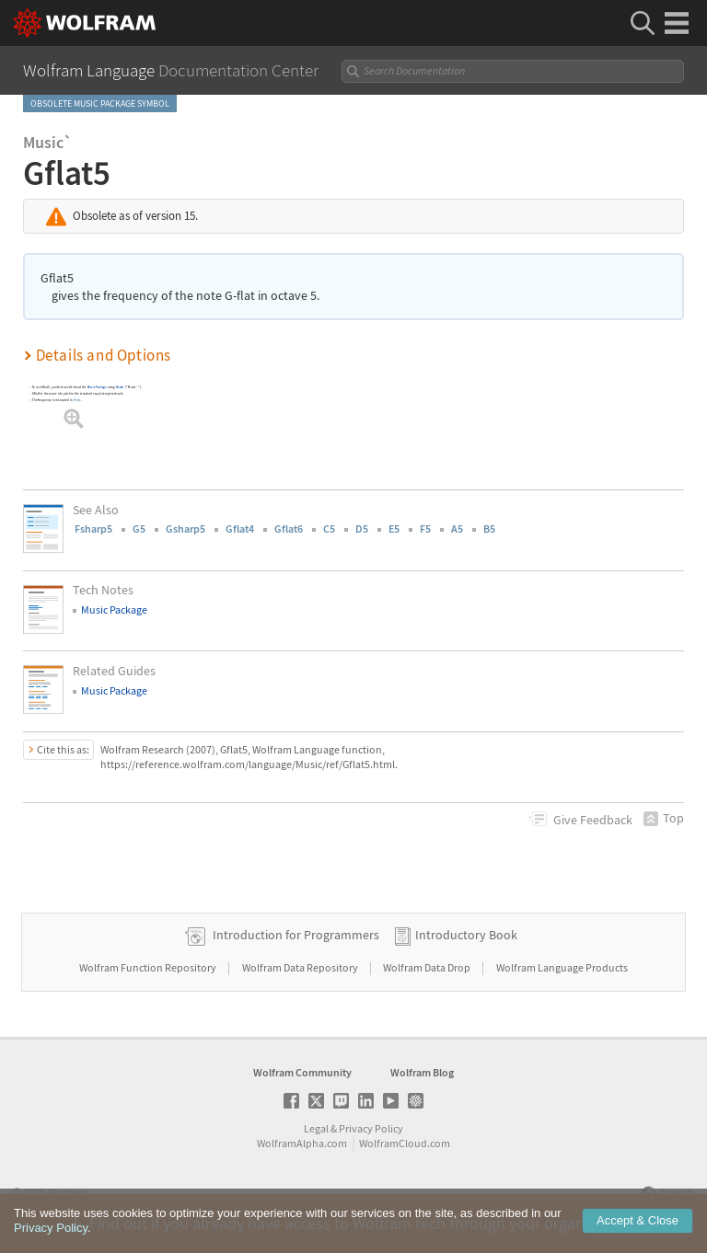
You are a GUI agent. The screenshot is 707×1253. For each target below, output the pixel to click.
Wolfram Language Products (562, 967)
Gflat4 (240, 528)
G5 (139, 528)
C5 (329, 528)
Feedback (592, 819)
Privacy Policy (371, 1128)
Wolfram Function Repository (148, 967)
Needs (120, 387)
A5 (457, 528)
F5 (425, 528)
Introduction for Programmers (296, 934)
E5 (394, 528)
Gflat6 (288, 528)
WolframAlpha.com (302, 1143)
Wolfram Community (302, 1072)
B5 (489, 528)
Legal (316, 1128)
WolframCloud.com (404, 1143)
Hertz (77, 399)
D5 (361, 528)
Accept (637, 1220)
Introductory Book (466, 934)
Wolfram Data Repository (301, 967)
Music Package (97, 387)
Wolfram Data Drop (427, 967)
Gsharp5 (185, 528)
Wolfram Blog (422, 1072)
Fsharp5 (93, 528)
